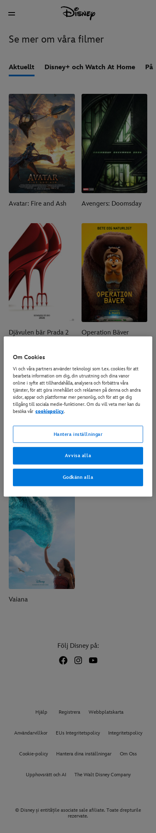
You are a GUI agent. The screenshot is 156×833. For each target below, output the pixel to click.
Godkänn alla (78, 477)
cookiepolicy (49, 411)
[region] (78, 416)
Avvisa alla (78, 455)
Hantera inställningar (78, 434)
